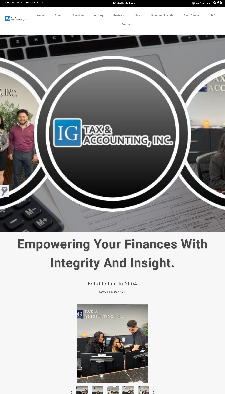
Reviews (118, 15)
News (138, 15)
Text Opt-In (191, 15)
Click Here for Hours (123, 3)
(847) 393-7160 (201, 3)
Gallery (99, 15)
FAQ (213, 15)
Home (40, 15)
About (59, 15)
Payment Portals (162, 15)
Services (79, 15)
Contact (127, 24)
